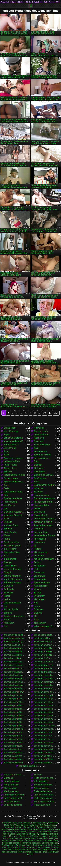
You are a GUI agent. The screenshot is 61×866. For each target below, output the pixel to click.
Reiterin (38, 549)
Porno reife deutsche (14, 795)
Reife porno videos (43, 798)
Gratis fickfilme (47, 829)
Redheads (9, 589)
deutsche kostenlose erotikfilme (14, 675)
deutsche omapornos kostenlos (44, 688)
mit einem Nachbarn (44, 559)
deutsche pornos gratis (44, 729)
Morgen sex (40, 565)
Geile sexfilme (20, 832)
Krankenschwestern (13, 616)
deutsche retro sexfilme (44, 749)
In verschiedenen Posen (14, 441)
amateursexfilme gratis (14, 641)
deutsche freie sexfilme (14, 665)
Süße (36, 481)
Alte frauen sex (11, 791)
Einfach (37, 592)
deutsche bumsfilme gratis (44, 648)
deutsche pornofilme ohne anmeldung (44, 722)
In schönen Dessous (44, 518)
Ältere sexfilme (41, 788)
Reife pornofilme (25, 852)
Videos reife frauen (16, 849)
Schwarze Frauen (12, 582)
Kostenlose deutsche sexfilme (30, 2)
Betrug (37, 606)
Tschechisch (40, 623)
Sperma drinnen (42, 582)
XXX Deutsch (10, 788)
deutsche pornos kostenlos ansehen (14, 736)
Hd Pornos (39, 428)
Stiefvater (38, 609)
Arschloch (39, 438)
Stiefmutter (39, 596)
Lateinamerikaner (12, 602)
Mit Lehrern (39, 599)
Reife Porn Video (12, 825)
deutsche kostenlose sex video (14, 685)
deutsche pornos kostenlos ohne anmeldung (44, 736)
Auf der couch (41, 431)
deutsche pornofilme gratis (14, 709)
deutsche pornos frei (14, 729)
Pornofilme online (50, 841)
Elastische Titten (12, 552)
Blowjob (7, 572)
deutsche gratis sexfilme (44, 668)
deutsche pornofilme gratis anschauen (44, 709)
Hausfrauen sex (11, 781)
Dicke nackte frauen (19, 834)
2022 (36, 619)
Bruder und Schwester (44, 475)
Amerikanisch (40, 586)
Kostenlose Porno (39, 823)
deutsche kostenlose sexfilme (44, 685)
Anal (36, 448)
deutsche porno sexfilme (14, 695)
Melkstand (39, 468)
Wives (7, 535)
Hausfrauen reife (42, 805)
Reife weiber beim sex (44, 791)
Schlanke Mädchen (13, 438)
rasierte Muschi (41, 434)
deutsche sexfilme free (44, 759)
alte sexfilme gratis (43, 635)
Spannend (39, 441)
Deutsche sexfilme (13, 805)
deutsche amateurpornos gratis (14, 648)
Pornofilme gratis (22, 838)
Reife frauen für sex (43, 778)
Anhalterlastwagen (43, 525)
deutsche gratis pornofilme (44, 665)
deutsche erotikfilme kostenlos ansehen (44, 655)
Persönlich (9, 623)
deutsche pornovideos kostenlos (44, 746)
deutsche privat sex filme (14, 749)
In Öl (6, 555)
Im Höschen (40, 539)
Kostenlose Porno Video (14, 774)
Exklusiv (8, 471)
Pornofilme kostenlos (46, 827)
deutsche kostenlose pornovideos (14, 682)
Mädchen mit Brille (43, 522)
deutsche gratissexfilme (44, 672)
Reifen (37, 569)
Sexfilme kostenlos (43, 784)
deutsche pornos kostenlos (14, 732)
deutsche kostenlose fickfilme (44, 675)
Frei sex (38, 774)
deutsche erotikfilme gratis (44, 651)
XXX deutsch (34, 829)
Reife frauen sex (40, 845)
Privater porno (11, 478)
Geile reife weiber (40, 836)
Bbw (6, 495)
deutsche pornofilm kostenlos (44, 702)
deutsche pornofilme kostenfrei (44, 715)
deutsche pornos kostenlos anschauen (44, 732)
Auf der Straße (11, 609)
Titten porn (33, 834)
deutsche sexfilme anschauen (44, 756)
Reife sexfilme (14, 847)
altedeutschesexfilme (14, 638)
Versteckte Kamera (13, 579)
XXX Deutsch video (47, 825)
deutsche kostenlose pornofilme (14, 678)
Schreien (8, 528)
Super (7, 434)
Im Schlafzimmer (42, 458)
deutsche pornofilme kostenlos (14, 719)
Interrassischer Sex (43, 502)
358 (56, 413)
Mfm (36, 616)
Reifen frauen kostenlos (14, 798)
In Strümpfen (10, 559)
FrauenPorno (30, 827)
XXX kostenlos (41, 781)
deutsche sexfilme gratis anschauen (29, 766)
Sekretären (39, 512)
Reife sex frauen (28, 847)
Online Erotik (10, 565)
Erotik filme (53, 823)
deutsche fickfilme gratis (14, 658)
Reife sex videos (12, 801)
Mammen (8, 586)
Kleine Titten (10, 468)
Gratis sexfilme (44, 847)
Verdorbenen (40, 451)
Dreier (7, 488)
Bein (6, 606)
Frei (6, 626)
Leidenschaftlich (12, 461)
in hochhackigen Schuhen (44, 626)
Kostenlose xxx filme (44, 801)
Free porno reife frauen (44, 795)
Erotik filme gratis (23, 845)
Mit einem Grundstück (14, 515)
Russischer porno (12, 545)
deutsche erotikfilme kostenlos (14, 655)
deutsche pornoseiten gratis (14, 742)
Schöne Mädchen (12, 576)
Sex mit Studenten (13, 569)
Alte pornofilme (11, 784)
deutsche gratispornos (14, 672)
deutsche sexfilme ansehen (14, 759)
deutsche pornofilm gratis (14, 702)
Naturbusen (39, 471)
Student (38, 613)
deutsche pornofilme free (14, 705)
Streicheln (9, 592)
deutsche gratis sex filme (14, 668)
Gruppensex (10, 448)
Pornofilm (38, 528)
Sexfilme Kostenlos (29, 825)
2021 (6, 485)
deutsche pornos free (44, 725)
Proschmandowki (42, 444)
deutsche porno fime (14, 692)
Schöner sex (40, 478)
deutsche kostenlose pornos (44, 678)
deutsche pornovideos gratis (14, 746)
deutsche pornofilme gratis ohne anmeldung (44, 712)
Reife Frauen (10, 465)
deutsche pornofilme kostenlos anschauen (44, 719)
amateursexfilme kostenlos (44, 641)
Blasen (7, 596)
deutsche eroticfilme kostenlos (14, 651)
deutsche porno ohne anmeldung (44, 692)
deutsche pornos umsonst (44, 739)
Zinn (6, 508)
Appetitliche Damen (13, 458)
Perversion (39, 572)
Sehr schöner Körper (44, 485)
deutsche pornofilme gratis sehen (14, 715)
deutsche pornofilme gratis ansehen (14, 712)
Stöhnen (38, 465)
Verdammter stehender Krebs (14, 491)
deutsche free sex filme (44, 662)
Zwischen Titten (41, 505)
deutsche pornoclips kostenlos (44, 699)
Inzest (37, 508)
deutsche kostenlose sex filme (44, 682)
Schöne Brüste (11, 444)
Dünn (36, 461)
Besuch (7, 619)
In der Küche (10, 549)
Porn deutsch (21, 829)
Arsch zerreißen (11, 542)
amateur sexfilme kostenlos (44, 638)
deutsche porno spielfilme (44, 695)
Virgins (37, 589)
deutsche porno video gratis (14, 699)
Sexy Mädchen (11, 431)
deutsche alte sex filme (14, 645)
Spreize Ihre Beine (13, 498)
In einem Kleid (41, 532)
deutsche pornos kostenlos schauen (14, 739)
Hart (36, 602)
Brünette (8, 522)
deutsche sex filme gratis (44, 752)
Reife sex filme (40, 852)
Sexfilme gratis (7, 829)
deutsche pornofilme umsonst (14, 725)
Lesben (7, 599)
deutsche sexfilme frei (14, 762)
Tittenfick (43, 834)
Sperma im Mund (42, 454)
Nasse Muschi (41, 515)
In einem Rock (11, 525)
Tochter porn (25, 836)
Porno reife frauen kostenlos (38, 849)
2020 (6, 518)
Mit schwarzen (41, 552)
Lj (35, 545)
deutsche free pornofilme (14, 662)
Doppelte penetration (44, 498)
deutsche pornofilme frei (44, 705)
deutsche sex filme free (14, 752)
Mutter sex (9, 778)
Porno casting (10, 502)
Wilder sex (39, 488)
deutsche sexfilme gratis (44, 762)
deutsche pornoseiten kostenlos (44, 742)
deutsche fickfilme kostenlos (44, 658)
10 (44, 413)
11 (50, 413)
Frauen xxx (32, 832)
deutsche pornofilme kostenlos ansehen (14, 722)
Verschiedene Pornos (14, 475)
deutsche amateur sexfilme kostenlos (44, 645)
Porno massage (42, 495)
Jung (6, 451)
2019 (6, 454)
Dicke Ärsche (10, 532)
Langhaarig (39, 576)
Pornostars (39, 542)
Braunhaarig (40, 579)
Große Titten (10, 428)
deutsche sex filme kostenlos (14, 756)
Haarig (7, 539)
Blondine (38, 491)
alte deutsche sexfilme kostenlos (14, 635)
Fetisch (37, 562)
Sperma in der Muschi (14, 481)
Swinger (8, 562)
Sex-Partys (9, 505)
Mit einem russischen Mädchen (14, 512)
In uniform (39, 555)
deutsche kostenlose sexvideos (14, 688)
